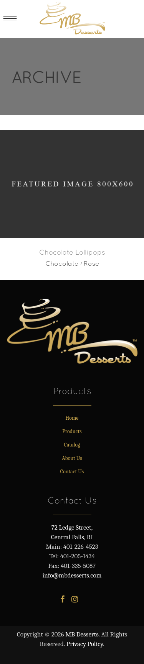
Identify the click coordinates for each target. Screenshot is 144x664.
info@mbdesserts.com (72, 575)
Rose (91, 263)
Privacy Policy (84, 644)
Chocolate (61, 263)
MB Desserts (82, 634)
